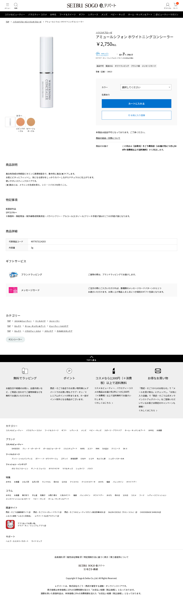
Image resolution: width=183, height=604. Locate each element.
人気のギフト (65, 495)
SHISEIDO (16, 448)
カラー (105, 90)
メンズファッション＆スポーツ (18, 499)
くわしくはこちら (102, 402)
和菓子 (42, 495)
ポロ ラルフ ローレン (20, 468)
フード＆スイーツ (67, 18)
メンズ (104, 18)
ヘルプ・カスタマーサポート (17, 541)
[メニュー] (8, 7)
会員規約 (58, 557)
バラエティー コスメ (37, 18)
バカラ (90, 468)
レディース (93, 18)
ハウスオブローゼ (104, 36)
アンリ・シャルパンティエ (22, 458)
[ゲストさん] (166, 7)
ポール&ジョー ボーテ (52, 448)
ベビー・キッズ (118, 18)
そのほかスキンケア (64, 334)
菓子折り (25, 495)
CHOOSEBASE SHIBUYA (149, 512)
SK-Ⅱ (125, 448)
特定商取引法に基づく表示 (96, 557)
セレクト (17, 330)
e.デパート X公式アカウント (46, 516)
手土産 (34, 495)
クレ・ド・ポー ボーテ (31, 448)
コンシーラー (54, 325)
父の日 (64, 482)
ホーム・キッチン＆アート (140, 18)
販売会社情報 (73, 557)
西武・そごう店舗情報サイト (17, 512)
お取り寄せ (52, 495)
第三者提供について (119, 557)
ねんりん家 (101, 458)
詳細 (129, 58)
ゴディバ (64, 458)
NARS (82, 448)
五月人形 (35, 482)
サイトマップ (36, 541)
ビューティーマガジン (168, 18)
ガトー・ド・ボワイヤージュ (46, 458)
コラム (9, 490)
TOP (7, 25)
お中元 (53, 18)
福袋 (108, 482)
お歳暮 (159, 430)
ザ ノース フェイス (38, 468)
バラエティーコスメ (34, 430)
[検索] (17, 7)
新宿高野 (74, 458)
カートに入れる (136, 107)
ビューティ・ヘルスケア (58, 330)
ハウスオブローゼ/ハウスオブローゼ (27, 25)
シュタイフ (80, 468)
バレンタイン (118, 482)
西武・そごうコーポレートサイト (46, 512)
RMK (97, 448)
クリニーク (115, 448)
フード (141, 495)
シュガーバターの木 (116, 458)
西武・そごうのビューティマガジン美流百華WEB (83, 512)
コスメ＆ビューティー (15, 18)
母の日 (56, 482)
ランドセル (46, 482)
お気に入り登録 (138, 118)
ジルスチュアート (70, 448)
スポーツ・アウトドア (113, 430)
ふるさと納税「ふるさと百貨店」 (19, 516)
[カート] (175, 7)
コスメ (133, 495)
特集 (8, 477)
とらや (91, 458)
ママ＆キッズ (67, 468)
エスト (90, 448)
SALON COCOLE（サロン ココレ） (121, 512)
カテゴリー (11, 426)
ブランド (10, 439)
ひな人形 (25, 482)
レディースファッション (156, 495)
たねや (83, 458)
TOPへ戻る (92, 360)
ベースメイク (40, 325)
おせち (101, 482)
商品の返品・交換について (108, 141)
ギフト (82, 18)
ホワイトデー (131, 482)
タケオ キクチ (54, 468)
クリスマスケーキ (89, 482)
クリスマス (74, 482)
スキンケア (48, 334)
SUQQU (105, 448)
